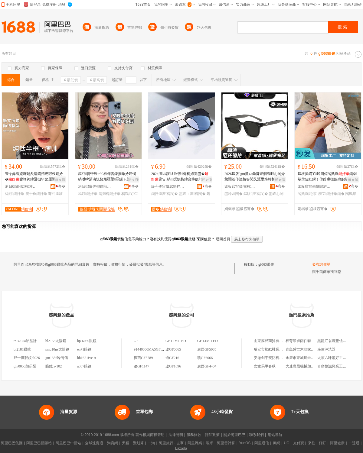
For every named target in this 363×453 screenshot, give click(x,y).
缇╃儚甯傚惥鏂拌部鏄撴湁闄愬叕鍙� (168, 186)
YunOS (244, 443)
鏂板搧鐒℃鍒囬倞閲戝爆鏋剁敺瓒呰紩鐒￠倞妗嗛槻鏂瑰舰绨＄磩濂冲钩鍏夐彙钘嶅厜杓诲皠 (327, 177)
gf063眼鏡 (266, 264)
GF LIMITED (175, 341)
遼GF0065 (173, 349)
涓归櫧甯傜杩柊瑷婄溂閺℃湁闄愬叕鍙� (21, 186)
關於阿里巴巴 (234, 435)
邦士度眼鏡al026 (27, 358)
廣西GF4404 (206, 366)
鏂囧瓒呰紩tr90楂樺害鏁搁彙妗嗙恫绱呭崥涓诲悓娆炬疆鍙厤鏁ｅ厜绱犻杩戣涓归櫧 (107, 177)
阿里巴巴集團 (12, 443)
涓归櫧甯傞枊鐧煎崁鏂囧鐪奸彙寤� (94, 186)
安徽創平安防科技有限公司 (275, 358)
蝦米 (209, 443)
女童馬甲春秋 (265, 366)
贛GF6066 (205, 358)
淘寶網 (112, 443)
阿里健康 (337, 443)
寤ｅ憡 (60, 179)
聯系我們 (256, 435)
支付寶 (298, 443)
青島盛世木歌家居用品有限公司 (311, 349)
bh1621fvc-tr (86, 358)
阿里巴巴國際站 (39, 443)
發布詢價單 (321, 264)
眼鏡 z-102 (53, 366)
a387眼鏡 (84, 366)
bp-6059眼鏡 (86, 341)
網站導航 (275, 435)
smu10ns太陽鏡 (57, 349)
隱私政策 (212, 435)
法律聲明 (175, 435)
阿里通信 (261, 443)
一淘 (151, 443)
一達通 (353, 443)
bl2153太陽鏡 (55, 341)
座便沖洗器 (326, 349)
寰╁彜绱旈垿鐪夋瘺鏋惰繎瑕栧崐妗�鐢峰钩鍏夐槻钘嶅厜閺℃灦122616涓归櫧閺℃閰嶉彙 (34, 177)
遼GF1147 (141, 366)
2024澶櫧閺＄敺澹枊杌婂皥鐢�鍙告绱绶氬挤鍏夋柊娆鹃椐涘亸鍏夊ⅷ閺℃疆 (181, 177)
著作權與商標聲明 (150, 435)
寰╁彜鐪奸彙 (36, 194)
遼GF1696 (173, 366)
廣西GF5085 (206, 349)
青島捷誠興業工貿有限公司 (339, 366)
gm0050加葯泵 (25, 366)
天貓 (125, 443)
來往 (311, 443)
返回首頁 (223, 239)
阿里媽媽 (195, 443)
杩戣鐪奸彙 (14, 194)
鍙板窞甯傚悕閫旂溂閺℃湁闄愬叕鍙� (314, 186)
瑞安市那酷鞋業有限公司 (274, 349)
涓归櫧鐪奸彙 (109, 194)
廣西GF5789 (143, 358)
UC (286, 443)
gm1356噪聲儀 (56, 358)
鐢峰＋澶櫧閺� (192, 194)
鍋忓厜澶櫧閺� (164, 194)
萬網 (276, 443)
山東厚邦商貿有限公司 (272, 341)
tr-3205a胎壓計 (25, 341)
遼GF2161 (173, 358)
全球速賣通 (94, 443)
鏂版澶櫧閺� (256, 194)
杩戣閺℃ (129, 194)
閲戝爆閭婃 (307, 194)
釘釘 (322, 443)
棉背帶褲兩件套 (298, 341)
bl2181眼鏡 (22, 349)
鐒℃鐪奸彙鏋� (331, 194)
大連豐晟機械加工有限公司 (307, 366)
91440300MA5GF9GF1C (152, 349)
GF (136, 341)
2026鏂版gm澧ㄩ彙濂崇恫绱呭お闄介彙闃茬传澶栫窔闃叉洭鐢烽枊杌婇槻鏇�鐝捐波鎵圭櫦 (254, 177)
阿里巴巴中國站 (68, 443)
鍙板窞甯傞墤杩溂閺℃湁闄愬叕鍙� (241, 186)
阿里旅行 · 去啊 (171, 443)
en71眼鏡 (84, 349)
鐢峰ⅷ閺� (233, 194)
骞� (60, 186)
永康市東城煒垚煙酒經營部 (307, 358)
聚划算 (138, 443)
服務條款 (194, 435)
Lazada (181, 448)
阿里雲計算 (226, 443)
